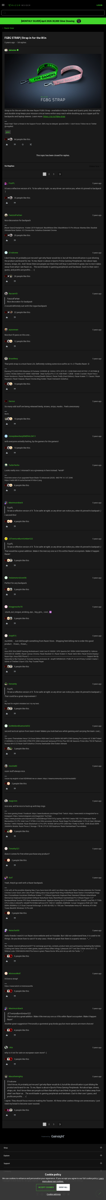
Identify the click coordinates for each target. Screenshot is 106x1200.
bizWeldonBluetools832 (19, 725)
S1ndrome (13, 252)
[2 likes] (16, 783)
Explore (53, 1155)
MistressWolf (14, 973)
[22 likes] (17, 312)
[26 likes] (17, 276)
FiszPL (12, 183)
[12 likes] (17, 341)
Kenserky (13, 683)
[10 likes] (17, 383)
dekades (12, 50)
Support (53, 1163)
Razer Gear (9, 28)
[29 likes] (17, 235)
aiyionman (13, 329)
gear (8, 132)
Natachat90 (14, 930)
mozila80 (13, 766)
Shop (53, 1147)
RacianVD (13, 293)
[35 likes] (17, 197)
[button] (3, 6)
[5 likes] (17, 560)
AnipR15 (12, 635)
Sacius (12, 401)
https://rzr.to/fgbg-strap (54, 116)
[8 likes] (17, 485)
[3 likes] (17, 748)
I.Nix (11, 1047)
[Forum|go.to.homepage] (19, 5)
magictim (13, 800)
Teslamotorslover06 (17, 577)
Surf (11, 877)
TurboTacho (14, 465)
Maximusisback (16, 502)
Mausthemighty (16, 1076)
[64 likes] (17, 139)
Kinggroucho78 (15, 606)
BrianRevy (13, 358)
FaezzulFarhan (15, 215)
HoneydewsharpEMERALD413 (22, 436)
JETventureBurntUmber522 (21, 538)
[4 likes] (17, 521)
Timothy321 (14, 848)
